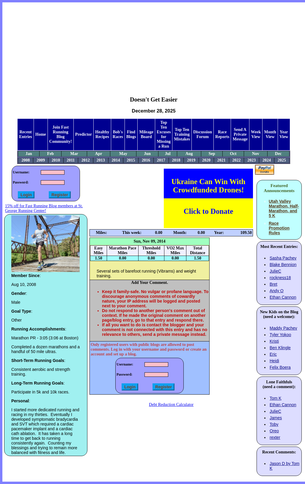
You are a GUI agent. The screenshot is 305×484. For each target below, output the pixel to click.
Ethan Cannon (283, 297)
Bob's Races (118, 134)
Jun (147, 153)
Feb (50, 153)
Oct (233, 153)
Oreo (274, 430)
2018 (176, 160)
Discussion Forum (202, 134)
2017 (161, 160)
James (276, 417)
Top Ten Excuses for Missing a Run (164, 134)
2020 (206, 160)
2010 (56, 160)
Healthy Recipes (102, 134)
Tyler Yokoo (280, 334)
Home (40, 134)
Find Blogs (131, 134)
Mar (74, 153)
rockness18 (280, 277)
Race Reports (222, 134)
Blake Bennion (283, 264)
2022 (236, 160)
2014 (115, 160)
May (123, 153)
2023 (251, 160)
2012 (85, 160)
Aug (189, 153)
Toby (274, 424)
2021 (221, 160)
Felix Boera (280, 367)
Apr (98, 153)
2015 (131, 160)
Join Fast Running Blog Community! (60, 134)
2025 (282, 160)
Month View (270, 134)
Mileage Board (146, 134)
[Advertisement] (153, 44)
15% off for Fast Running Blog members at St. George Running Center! (44, 208)
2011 (71, 160)
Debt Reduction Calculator (171, 404)
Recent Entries (25, 134)
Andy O (277, 290)
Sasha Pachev (283, 258)
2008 (25, 160)
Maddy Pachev (283, 328)
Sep (212, 153)
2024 (266, 160)
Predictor (83, 134)
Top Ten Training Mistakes (182, 134)
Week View (256, 134)
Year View (283, 134)
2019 (191, 160)
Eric (273, 354)
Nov (255, 153)
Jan (29, 153)
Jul (168, 153)
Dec (278, 153)
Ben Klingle (280, 347)
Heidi (274, 360)
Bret (273, 284)
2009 (41, 160)
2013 (101, 160)
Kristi (274, 341)
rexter (275, 437)
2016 (146, 160)
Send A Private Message (240, 134)
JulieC (275, 271)
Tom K (276, 398)
